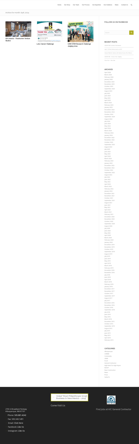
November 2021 (109, 196)
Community (108, 356)
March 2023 (108, 158)
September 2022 (109, 172)
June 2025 (107, 96)
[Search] (131, 5)
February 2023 (108, 161)
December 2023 (109, 137)
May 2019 (107, 261)
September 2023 (109, 144)
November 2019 (109, 247)
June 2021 (107, 205)
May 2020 (107, 233)
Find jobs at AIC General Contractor (113, 409)
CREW (106, 358)
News (106, 372)
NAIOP (106, 368)
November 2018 (109, 272)
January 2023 (108, 163)
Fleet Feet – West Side (109, 60)
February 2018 (108, 284)
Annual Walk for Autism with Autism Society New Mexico (118, 53)
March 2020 (108, 238)
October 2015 (108, 324)
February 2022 (108, 189)
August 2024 (108, 119)
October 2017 (108, 293)
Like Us (20, 427)
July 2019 (107, 256)
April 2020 (107, 235)
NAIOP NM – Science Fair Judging (113, 56)
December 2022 (109, 165)
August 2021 (108, 203)
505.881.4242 (20, 415)
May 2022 (107, 182)
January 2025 (108, 107)
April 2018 (107, 279)
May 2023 (107, 154)
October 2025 (108, 86)
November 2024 (109, 112)
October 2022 (108, 170)
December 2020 (109, 217)
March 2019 (108, 265)
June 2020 (107, 231)
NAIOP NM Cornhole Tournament (112, 45)
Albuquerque (108, 351)
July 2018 (107, 275)
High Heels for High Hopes (112, 365)
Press (106, 375)
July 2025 (107, 93)
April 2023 (107, 156)
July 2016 (107, 312)
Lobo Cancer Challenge (45, 44)
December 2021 (109, 193)
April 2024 (107, 128)
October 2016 (108, 307)
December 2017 (109, 289)
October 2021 (108, 198)
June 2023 (107, 151)
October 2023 (108, 142)
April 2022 (107, 184)
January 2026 (108, 79)
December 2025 (109, 82)
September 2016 (109, 310)
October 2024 (108, 114)
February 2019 (108, 268)
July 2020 (107, 228)
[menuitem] (59, 5)
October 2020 (108, 221)
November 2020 (109, 219)
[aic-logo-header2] (21, 5)
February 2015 (108, 340)
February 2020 (108, 240)
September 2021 (109, 200)
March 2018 (108, 282)
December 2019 (109, 244)
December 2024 (109, 110)
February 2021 (108, 214)
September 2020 (109, 223)
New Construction (110, 370)
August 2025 (108, 91)
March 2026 (108, 75)
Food (106, 361)
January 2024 (108, 135)
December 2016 (109, 303)
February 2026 (108, 77)
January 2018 (108, 286)
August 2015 (108, 328)
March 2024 (108, 130)
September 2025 (109, 89)
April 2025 (107, 100)
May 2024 (107, 126)
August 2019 (108, 254)
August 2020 (108, 226)
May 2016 (107, 317)
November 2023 (109, 140)
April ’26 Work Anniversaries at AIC (113, 49)
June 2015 (107, 333)
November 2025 (109, 84)
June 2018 (107, 277)
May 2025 (107, 98)
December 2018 (109, 270)
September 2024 (109, 116)
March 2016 (108, 319)
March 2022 (108, 186)
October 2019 (108, 249)
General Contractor (110, 363)
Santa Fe (107, 377)
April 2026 (107, 72)
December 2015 (109, 321)
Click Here (18, 423)
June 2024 (107, 123)
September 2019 (109, 251)
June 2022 (107, 179)
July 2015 (107, 331)
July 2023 (107, 149)
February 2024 (108, 133)
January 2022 (108, 191)
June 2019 (107, 258)
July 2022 (107, 177)
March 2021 (108, 212)
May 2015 (107, 335)
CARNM (106, 354)
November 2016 (109, 305)
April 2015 (107, 338)
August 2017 (108, 298)
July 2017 (107, 300)
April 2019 (107, 263)
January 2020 (108, 242)
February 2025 (108, 105)
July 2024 (107, 121)
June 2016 (107, 314)
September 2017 (109, 296)
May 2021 (107, 207)
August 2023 (108, 147)
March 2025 (108, 102)
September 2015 (109, 326)
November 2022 (109, 168)
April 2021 (107, 210)
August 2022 (108, 175)
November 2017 (109, 291)
